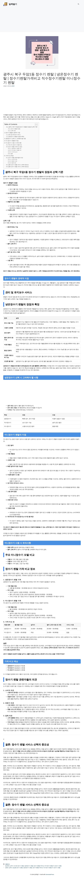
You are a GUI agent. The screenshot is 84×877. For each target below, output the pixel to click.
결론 (12, 153)
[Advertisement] (42, 20)
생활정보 (7, 864)
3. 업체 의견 (13, 162)
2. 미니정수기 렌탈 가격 (16, 150)
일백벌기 (13, 4)
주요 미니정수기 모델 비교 (15, 144)
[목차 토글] (35, 124)
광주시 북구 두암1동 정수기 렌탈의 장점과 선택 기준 (23, 127)
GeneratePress (50, 874)
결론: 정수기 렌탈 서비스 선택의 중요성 (18, 164)
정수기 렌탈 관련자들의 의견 (15, 157)
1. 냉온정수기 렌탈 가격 (16, 148)
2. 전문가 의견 (14, 161)
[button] (78, 4)
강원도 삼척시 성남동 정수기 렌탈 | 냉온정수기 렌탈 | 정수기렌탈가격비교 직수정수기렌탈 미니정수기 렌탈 (32, 867)
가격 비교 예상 (9, 155)
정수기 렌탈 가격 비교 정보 (15, 146)
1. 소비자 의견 (14, 159)
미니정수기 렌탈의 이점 (12, 140)
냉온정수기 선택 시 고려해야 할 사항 (15, 138)
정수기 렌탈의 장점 (15, 128)
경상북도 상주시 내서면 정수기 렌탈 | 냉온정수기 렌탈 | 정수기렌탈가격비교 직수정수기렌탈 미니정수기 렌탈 (33, 865)
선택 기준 (13, 130)
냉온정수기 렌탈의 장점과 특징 (16, 136)
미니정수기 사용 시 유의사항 (13, 143)
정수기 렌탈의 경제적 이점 (12, 132)
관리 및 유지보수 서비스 (14, 134)
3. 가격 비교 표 (14, 152)
